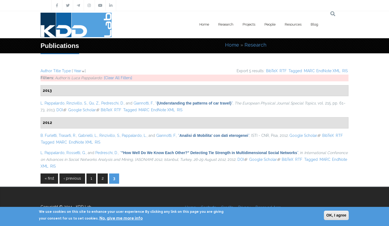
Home (204, 24)
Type (66, 71)
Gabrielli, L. (88, 135)
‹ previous (72, 178)
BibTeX (272, 71)
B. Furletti (49, 135)
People (270, 24)
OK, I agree (336, 215)
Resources (293, 24)
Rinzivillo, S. (76, 103)
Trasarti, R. (67, 135)
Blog (314, 24)
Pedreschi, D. (112, 103)
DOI (61, 110)
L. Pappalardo (53, 103)
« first (49, 178)
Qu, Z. (94, 103)
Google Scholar (83, 110)
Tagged (295, 71)
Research (225, 24)
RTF (283, 71)
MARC (309, 71)
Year (77, 71)
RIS (345, 71)
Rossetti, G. (76, 153)
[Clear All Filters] (118, 78)
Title (57, 71)
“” (194, 103)
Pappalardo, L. (134, 135)
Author (46, 71)
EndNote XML (328, 71)
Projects (249, 24)
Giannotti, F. (143, 103)
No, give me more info (121, 218)
